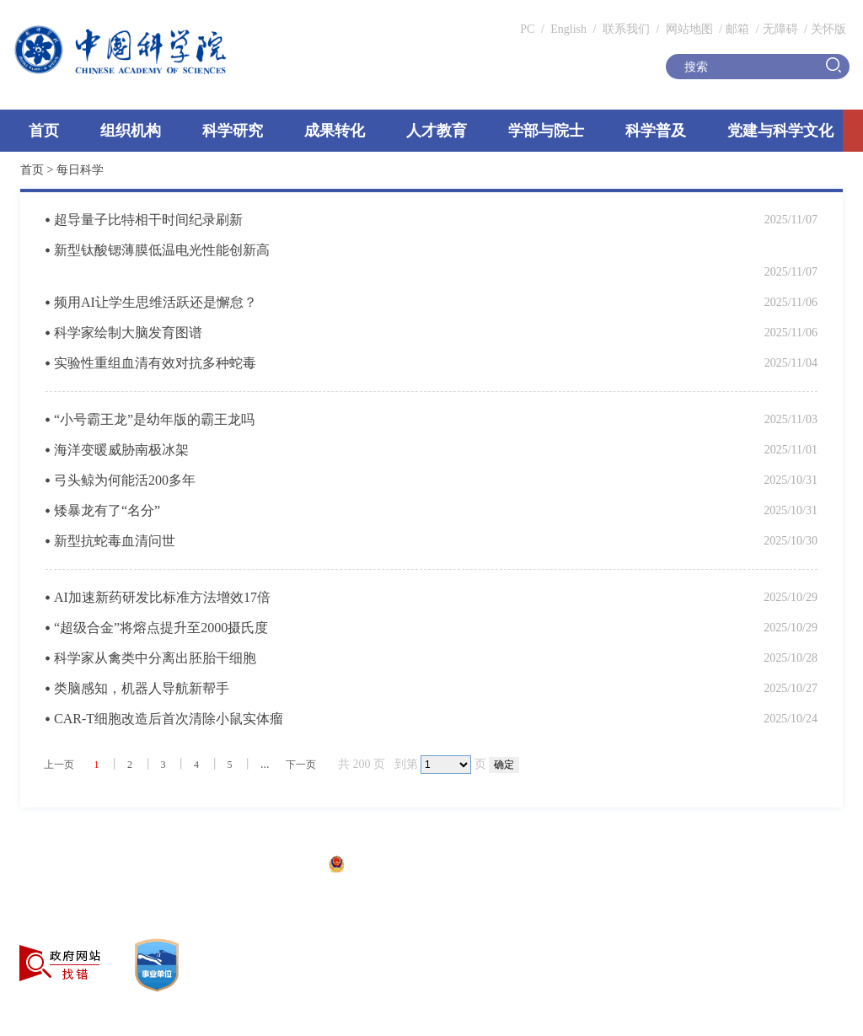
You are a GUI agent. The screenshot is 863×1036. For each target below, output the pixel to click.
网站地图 (687, 29)
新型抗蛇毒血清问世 (114, 541)
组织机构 (130, 130)
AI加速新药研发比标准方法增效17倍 (162, 597)
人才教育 (436, 130)
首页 (44, 130)
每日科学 (80, 170)
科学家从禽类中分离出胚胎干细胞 (155, 658)
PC (527, 29)
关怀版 (828, 29)
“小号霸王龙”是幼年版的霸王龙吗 (154, 419)
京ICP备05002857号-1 (261, 866)
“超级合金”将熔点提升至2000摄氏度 (161, 627)
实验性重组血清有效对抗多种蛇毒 (155, 363)
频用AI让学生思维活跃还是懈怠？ (155, 302)
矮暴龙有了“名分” (107, 510)
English (568, 29)
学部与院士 (546, 130)
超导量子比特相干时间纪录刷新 (148, 219)
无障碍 (780, 29)
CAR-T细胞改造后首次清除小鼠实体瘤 (168, 718)
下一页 (301, 764)
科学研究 (232, 130)
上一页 (59, 764)
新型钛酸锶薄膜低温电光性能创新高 (162, 250)
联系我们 (626, 29)
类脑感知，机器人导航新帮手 (141, 688)
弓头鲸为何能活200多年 (125, 480)
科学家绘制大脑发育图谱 (128, 332)
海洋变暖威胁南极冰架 (121, 450)
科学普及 (655, 130)
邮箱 (737, 29)
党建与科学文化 (780, 130)
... (265, 764)
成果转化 (334, 130)
